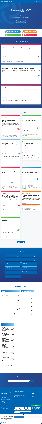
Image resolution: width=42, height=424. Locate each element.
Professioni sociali (27, 102)
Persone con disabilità (35, 134)
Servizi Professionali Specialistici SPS (7, 81)
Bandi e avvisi (4, 291)
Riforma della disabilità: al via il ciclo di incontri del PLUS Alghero (31, 119)
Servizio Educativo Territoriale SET (7, 82)
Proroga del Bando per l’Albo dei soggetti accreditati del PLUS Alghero (8, 300)
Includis (23, 158)
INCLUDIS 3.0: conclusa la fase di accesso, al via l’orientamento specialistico (30, 144)
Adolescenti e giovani (14, 102)
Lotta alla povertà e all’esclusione (30, 31)
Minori (22, 61)
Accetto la (11, 383)
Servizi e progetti (17, 408)
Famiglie (19, 61)
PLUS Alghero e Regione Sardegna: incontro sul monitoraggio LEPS (30, 171)
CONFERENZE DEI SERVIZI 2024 (24, 303)
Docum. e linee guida (12, 268)
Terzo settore (14, 82)
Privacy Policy (6, 422)
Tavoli (23, 132)
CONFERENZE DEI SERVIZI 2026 (24, 295)
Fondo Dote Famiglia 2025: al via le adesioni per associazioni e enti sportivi (8, 309)
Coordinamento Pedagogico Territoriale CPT (8, 61)
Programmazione (5, 182)
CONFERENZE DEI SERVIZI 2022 (24, 311)
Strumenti (20, 59)
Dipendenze (3, 102)
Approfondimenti (16, 100)
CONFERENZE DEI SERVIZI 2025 (24, 299)
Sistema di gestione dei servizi (13, 31)
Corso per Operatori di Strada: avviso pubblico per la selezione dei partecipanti (20, 89)
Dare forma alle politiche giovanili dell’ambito (5, 334)
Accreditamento (19, 82)
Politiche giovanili (8, 102)
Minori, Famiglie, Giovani (29, 34)
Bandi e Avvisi (17, 78)
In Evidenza (11, 59)
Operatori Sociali (29, 134)
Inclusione (26, 158)
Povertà (33, 209)
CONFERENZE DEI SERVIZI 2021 (24, 315)
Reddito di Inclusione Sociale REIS (27, 209)
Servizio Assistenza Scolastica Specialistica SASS (30, 81)
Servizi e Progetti (16, 59)
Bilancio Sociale (28, 273)
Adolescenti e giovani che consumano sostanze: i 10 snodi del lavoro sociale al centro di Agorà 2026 (10, 196)
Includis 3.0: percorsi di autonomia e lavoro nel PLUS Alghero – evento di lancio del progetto (6, 359)
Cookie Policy (2, 422)
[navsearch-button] (36, 1)
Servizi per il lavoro (9, 236)
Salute (31, 102)
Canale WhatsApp (36, 405)
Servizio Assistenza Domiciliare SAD (18, 81)
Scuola (24, 61)
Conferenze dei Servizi (26, 291)
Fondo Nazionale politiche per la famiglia (28, 186)
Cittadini (16, 61)
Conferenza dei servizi (12, 273)
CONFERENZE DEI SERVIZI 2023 (24, 307)
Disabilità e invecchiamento (13, 34)
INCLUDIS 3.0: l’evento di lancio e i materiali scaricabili (10, 221)
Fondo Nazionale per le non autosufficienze (28, 185)
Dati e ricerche (28, 268)
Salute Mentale (33, 157)
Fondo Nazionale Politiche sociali (9, 187)
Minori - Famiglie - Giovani (6, 59)
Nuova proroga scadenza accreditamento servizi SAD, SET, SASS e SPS (18, 68)
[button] (21, 242)
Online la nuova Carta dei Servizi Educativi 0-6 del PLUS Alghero (17, 48)
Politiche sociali (22, 102)
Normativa (37, 130)
